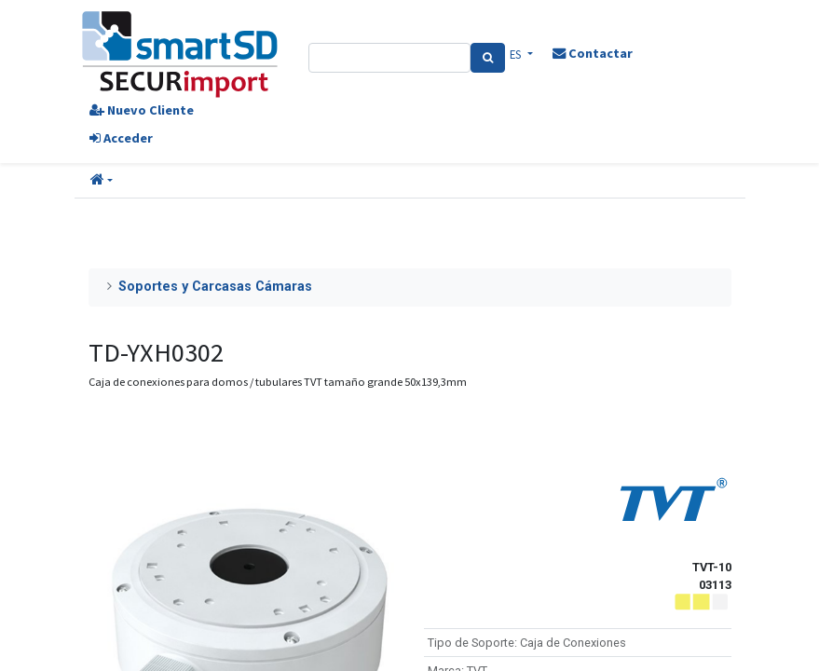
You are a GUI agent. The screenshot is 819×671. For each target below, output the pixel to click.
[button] (102, 181)
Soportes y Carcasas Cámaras (215, 286)
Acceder (121, 138)
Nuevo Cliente (141, 110)
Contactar (593, 53)
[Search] (488, 58)
